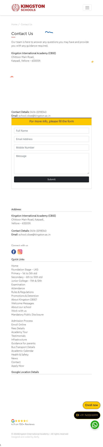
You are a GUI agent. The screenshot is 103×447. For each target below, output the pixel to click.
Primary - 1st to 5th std (24, 273)
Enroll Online (18, 324)
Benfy (36, 437)
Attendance (18, 288)
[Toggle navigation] (87, 8)
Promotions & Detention (25, 296)
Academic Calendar (22, 351)
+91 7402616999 (87, 415)
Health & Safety (19, 354)
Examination (18, 284)
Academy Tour (19, 332)
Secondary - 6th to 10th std (26, 277)
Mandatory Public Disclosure (27, 314)
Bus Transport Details (23, 347)
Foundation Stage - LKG (24, 269)
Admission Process (22, 321)
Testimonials (18, 336)
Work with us (18, 311)
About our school (21, 307)
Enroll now (91, 405)
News (14, 358)
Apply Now (17, 366)
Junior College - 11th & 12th (26, 281)
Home (14, 266)
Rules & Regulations (22, 292)
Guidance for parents (23, 343)
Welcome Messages (22, 303)
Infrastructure (19, 339)
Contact (16, 362)
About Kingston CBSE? (24, 299)
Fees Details (18, 328)
